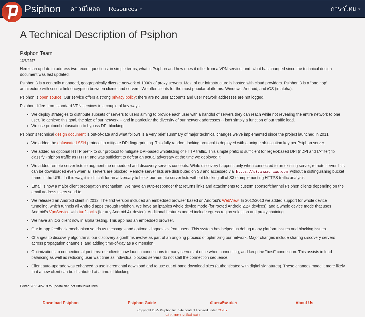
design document (70, 134)
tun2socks (88, 212)
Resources (125, 8)
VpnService (59, 212)
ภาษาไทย (345, 8)
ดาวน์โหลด (85, 8)
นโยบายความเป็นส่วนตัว (182, 314)
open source (50, 97)
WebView (230, 200)
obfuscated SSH (71, 143)
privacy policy (124, 97)
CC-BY (223, 310)
